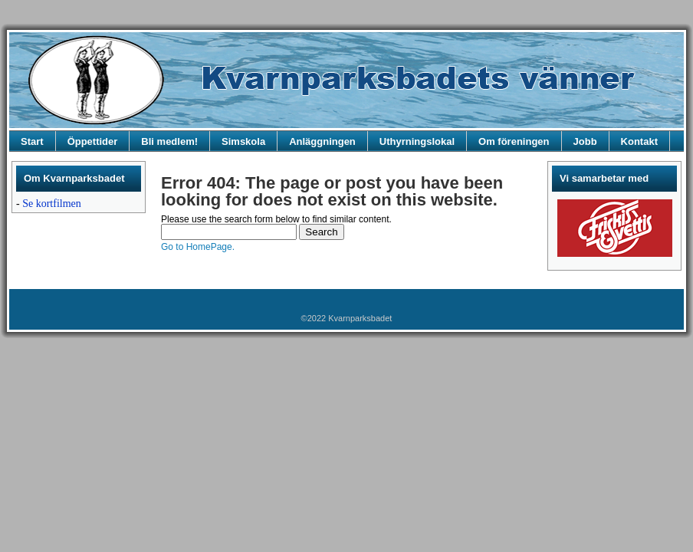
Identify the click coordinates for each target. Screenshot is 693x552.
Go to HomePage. (198, 247)
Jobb (585, 141)
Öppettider (92, 141)
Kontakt (639, 141)
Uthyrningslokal (417, 141)
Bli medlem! (169, 141)
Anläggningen (322, 141)
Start (32, 141)
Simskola (243, 141)
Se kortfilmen (51, 203)
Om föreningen (513, 141)
